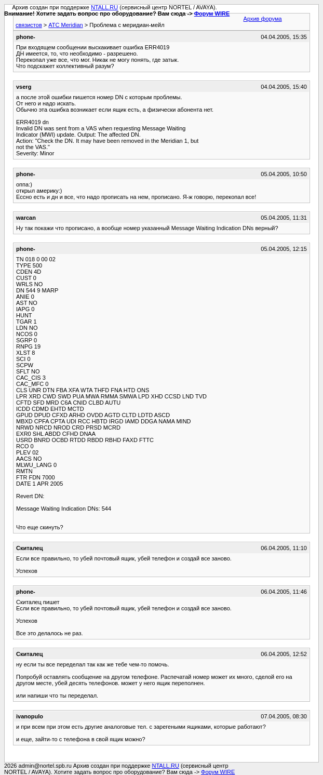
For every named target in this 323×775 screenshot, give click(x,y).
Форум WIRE (212, 13)
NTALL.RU (104, 7)
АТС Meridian (65, 25)
